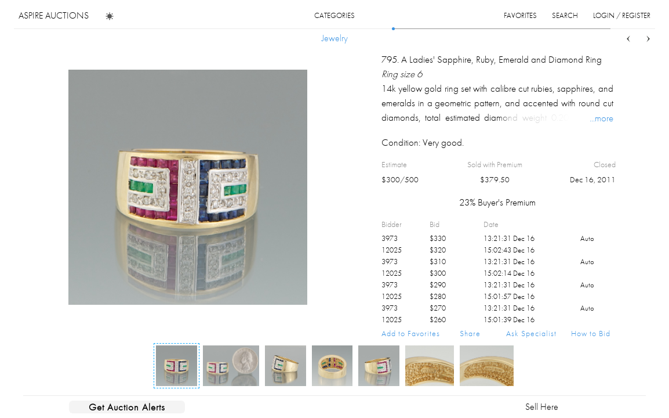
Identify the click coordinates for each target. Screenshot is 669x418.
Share (470, 333)
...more (601, 117)
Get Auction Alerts (127, 407)
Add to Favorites (410, 333)
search (565, 15)
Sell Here (541, 407)
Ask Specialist (531, 333)
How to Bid (590, 333)
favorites (520, 15)
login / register (621, 15)
